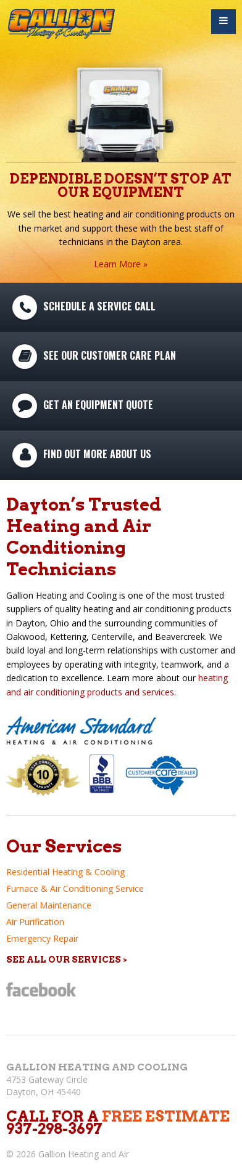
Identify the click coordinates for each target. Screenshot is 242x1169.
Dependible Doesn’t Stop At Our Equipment (121, 185)
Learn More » (121, 264)
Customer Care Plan (162, 774)
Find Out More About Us (97, 453)
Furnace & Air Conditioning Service (75, 888)
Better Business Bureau (103, 774)
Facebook (41, 989)
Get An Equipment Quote (98, 404)
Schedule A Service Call (99, 305)
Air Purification (35, 922)
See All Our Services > (66, 960)
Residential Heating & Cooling (65, 872)
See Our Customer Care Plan (109, 354)
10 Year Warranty (43, 774)
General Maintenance (48, 905)
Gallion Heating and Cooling (97, 1067)
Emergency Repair (42, 938)
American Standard (82, 730)
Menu (223, 21)
